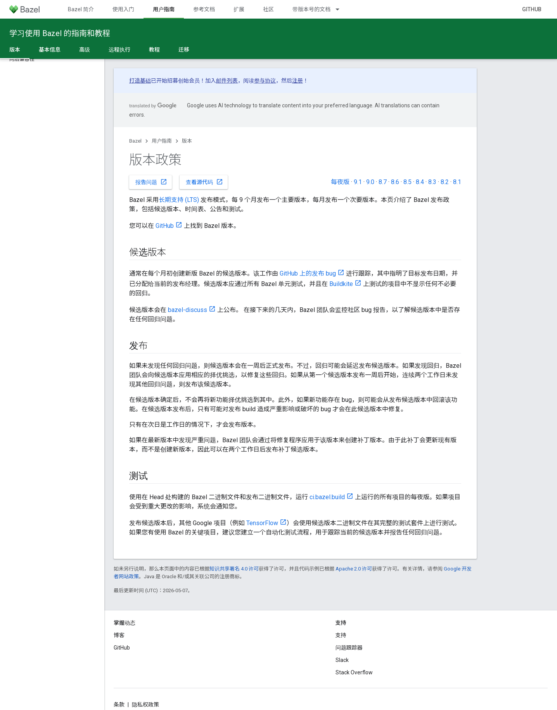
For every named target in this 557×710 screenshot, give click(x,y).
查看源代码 (204, 181)
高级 (84, 50)
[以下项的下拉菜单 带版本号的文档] (340, 9)
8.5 (407, 182)
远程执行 (119, 50)
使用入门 (123, 9)
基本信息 (50, 50)
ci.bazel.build (327, 497)
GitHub (531, 9)
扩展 (239, 9)
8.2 (445, 182)
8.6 (395, 182)
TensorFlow (262, 523)
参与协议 (265, 81)
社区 (268, 9)
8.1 (457, 182)
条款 (119, 704)
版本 (187, 141)
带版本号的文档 (311, 9)
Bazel (135, 141)
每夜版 (340, 182)
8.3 (432, 182)
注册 (297, 81)
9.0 (370, 182)
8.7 (383, 182)
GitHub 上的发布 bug (308, 273)
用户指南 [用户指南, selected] (164, 9)
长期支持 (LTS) (179, 199)
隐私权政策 (145, 704)
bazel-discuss (187, 310)
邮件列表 (227, 81)
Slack (342, 660)
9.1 (358, 182)
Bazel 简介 (81, 9)
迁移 (183, 50)
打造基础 (140, 81)
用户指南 (162, 141)
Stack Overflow (354, 672)
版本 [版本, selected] (14, 50)
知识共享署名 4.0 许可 (234, 569)
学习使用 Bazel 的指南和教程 (59, 33)
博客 (119, 635)
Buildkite (341, 284)
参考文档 (204, 9)
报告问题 (151, 181)
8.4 (420, 182)
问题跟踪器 (349, 648)
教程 (154, 50)
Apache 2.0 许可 (354, 569)
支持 (341, 635)
